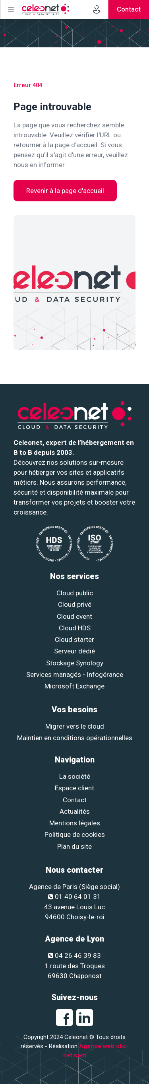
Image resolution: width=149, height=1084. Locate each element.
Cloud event (74, 616)
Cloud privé (74, 604)
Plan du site (74, 846)
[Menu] (11, 9)
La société (74, 776)
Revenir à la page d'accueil (65, 191)
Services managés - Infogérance (74, 674)
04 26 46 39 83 (74, 955)
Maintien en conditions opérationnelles (74, 738)
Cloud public (74, 593)
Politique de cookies (75, 834)
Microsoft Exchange (74, 686)
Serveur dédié (74, 651)
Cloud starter (74, 639)
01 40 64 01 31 (74, 897)
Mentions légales (74, 823)
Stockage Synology (74, 663)
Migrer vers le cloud (74, 726)
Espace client (74, 788)
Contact (75, 800)
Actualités (75, 811)
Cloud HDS (75, 628)
